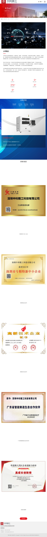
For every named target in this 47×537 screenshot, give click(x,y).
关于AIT (12, 18)
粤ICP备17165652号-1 (12, 535)
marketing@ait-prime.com (9, 531)
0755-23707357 (7, 530)
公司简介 (17, 18)
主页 (9, 18)
